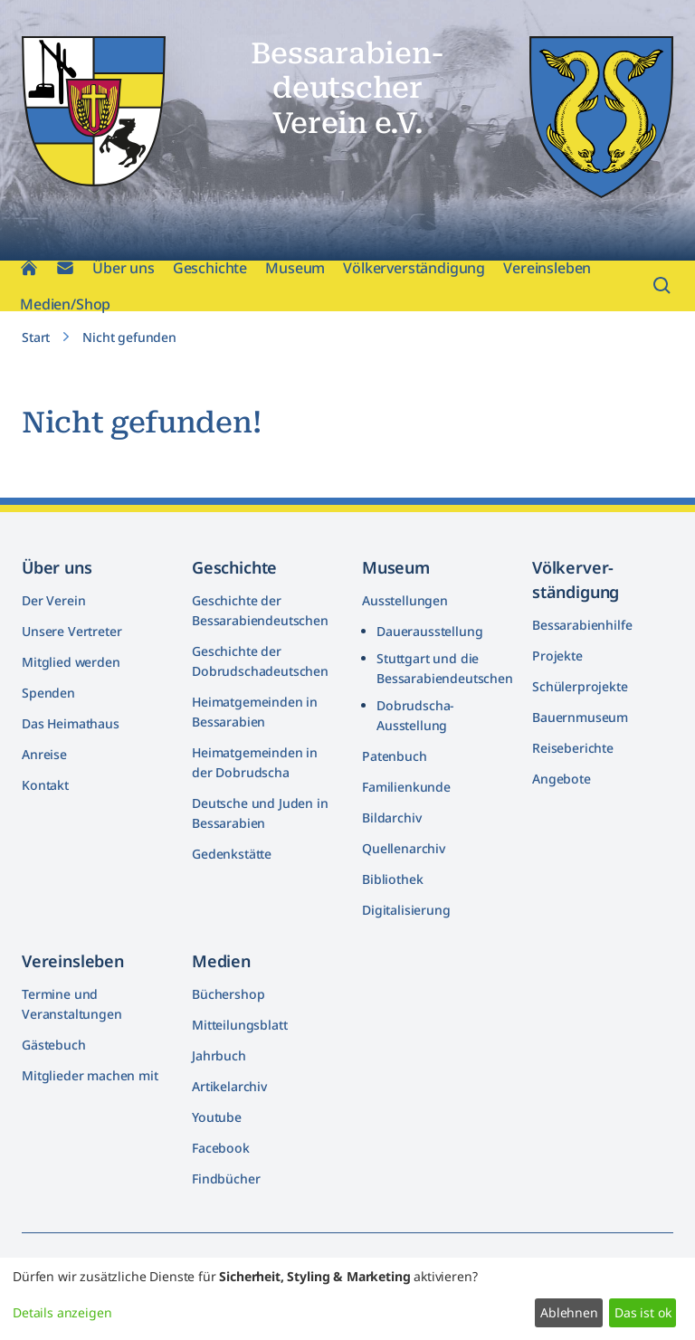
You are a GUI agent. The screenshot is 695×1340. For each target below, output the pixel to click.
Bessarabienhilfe (582, 624)
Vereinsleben (547, 268)
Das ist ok (642, 1312)
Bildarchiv (391, 817)
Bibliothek (392, 879)
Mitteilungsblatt (239, 1024)
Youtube (217, 1117)
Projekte (557, 655)
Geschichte (210, 268)
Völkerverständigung (414, 268)
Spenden (48, 692)
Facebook (221, 1147)
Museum (295, 268)
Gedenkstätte (231, 853)
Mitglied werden (71, 661)
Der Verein (53, 600)
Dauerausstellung (429, 631)
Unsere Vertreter (71, 631)
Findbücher (226, 1178)
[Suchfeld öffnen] (662, 286)
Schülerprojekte (580, 686)
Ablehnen (569, 1312)
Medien (221, 961)
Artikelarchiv (229, 1086)
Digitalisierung (406, 909)
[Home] (29, 268)
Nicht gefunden (129, 337)
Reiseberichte (573, 747)
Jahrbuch (219, 1055)
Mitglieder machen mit (90, 1075)
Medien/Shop (65, 304)
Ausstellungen (405, 600)
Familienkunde (406, 786)
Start (36, 337)
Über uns (123, 268)
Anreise (44, 754)
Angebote (561, 778)
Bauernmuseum (580, 717)
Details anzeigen (62, 1312)
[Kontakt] (65, 268)
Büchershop (228, 994)
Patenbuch (394, 756)
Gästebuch (54, 1044)
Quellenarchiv (403, 848)
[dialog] (347, 1299)
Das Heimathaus (70, 723)
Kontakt (45, 785)
